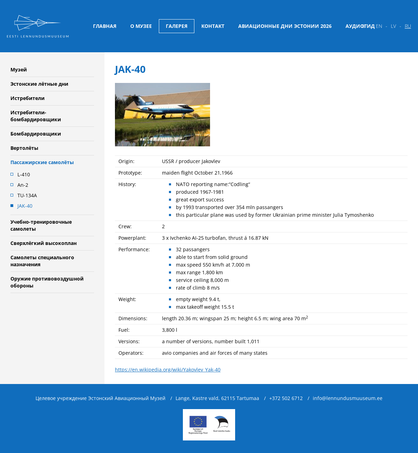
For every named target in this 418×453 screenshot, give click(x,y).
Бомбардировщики (35, 133)
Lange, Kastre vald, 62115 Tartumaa (217, 398)
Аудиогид (360, 26)
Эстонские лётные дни (39, 83)
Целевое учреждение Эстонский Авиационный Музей (100, 398)
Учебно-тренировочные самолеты (41, 225)
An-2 (22, 185)
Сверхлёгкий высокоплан (43, 243)
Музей (18, 69)
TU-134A (27, 195)
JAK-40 (24, 205)
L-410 (23, 174)
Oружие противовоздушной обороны (47, 282)
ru (408, 26)
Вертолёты (24, 148)
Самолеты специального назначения (42, 261)
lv (393, 26)
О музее (141, 26)
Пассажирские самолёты (42, 162)
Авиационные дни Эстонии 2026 (285, 26)
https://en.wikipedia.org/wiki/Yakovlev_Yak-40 (167, 369)
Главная (104, 26)
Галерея (176, 26)
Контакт (212, 26)
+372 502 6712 (286, 398)
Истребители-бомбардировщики (35, 116)
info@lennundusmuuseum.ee (347, 398)
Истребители (27, 98)
